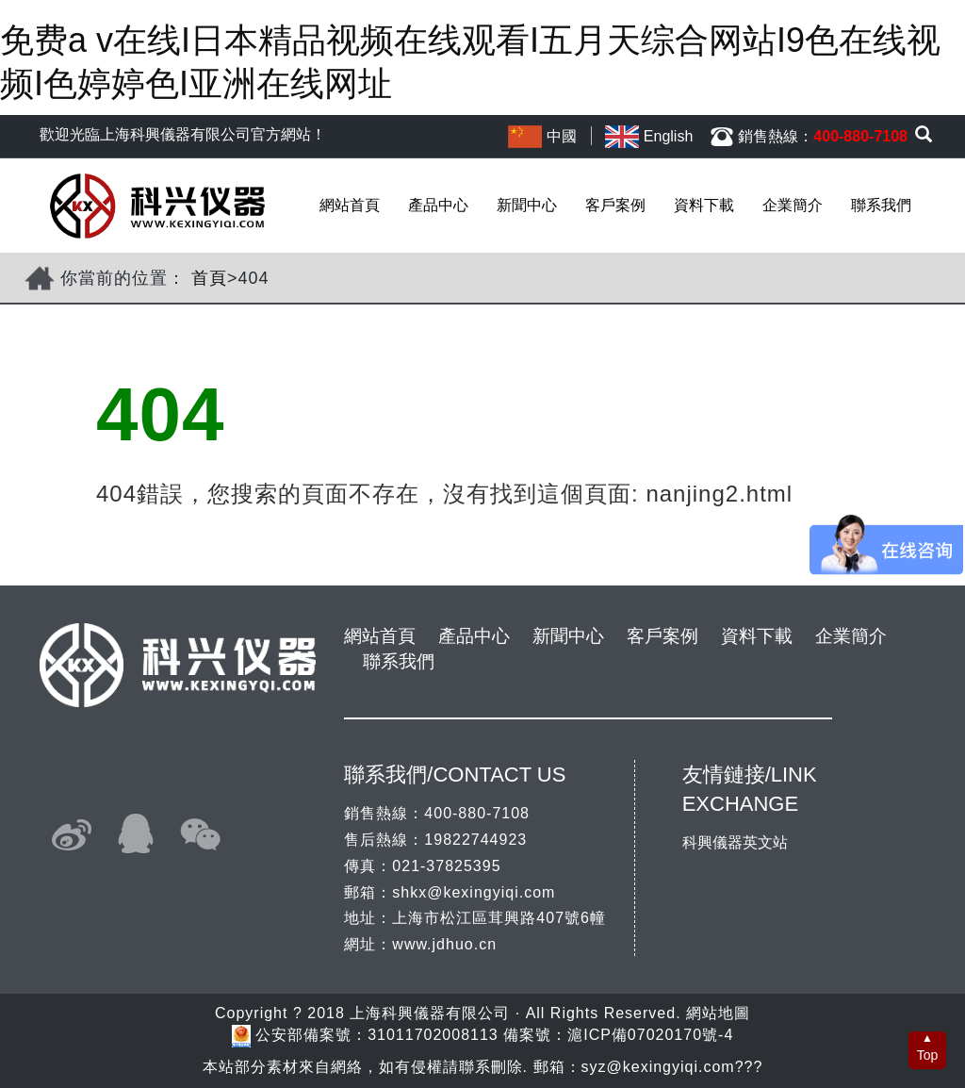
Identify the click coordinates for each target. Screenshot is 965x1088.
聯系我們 (881, 205)
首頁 (209, 278)
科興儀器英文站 (735, 842)
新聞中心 (527, 205)
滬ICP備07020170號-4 (650, 1035)
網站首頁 (349, 205)
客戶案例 (615, 205)
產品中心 (438, 205)
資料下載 (704, 205)
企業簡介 (792, 205)
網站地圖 (718, 1013)
